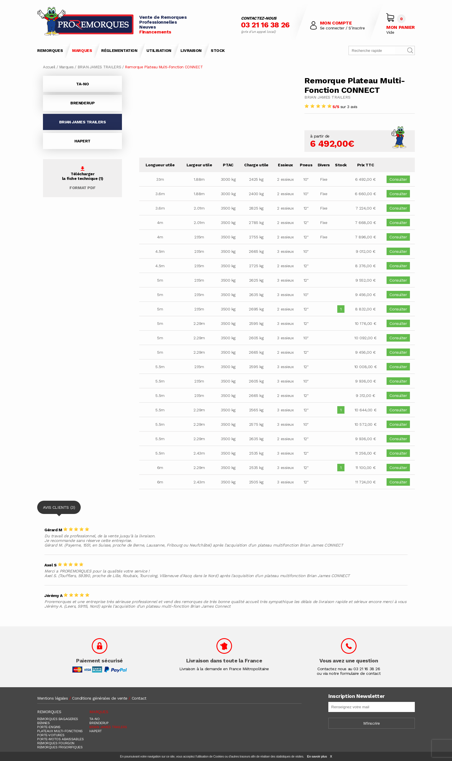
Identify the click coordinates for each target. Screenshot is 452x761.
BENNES (43, 723)
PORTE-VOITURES (50, 735)
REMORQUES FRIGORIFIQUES (59, 747)
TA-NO (82, 84)
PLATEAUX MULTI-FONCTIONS (60, 731)
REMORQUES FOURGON (55, 743)
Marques (66, 67)
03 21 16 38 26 (265, 24)
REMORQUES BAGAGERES (57, 719)
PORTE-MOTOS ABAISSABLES (60, 739)
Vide (390, 32)
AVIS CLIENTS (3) (59, 509)
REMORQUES (50, 50)
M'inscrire (371, 723)
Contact (139, 698)
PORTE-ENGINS (49, 727)
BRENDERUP (82, 103)
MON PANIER (400, 27)
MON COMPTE (336, 23)
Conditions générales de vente (99, 698)
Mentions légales (52, 698)
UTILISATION (158, 50)
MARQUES (82, 50)
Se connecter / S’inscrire (342, 28)
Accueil (49, 67)
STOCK (218, 50)
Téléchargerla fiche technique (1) (82, 178)
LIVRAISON (190, 50)
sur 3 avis (330, 106)
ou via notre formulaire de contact (349, 673)
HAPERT (82, 141)
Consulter (398, 179)
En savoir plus (317, 756)
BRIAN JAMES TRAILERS (99, 67)
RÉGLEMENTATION (119, 50)
